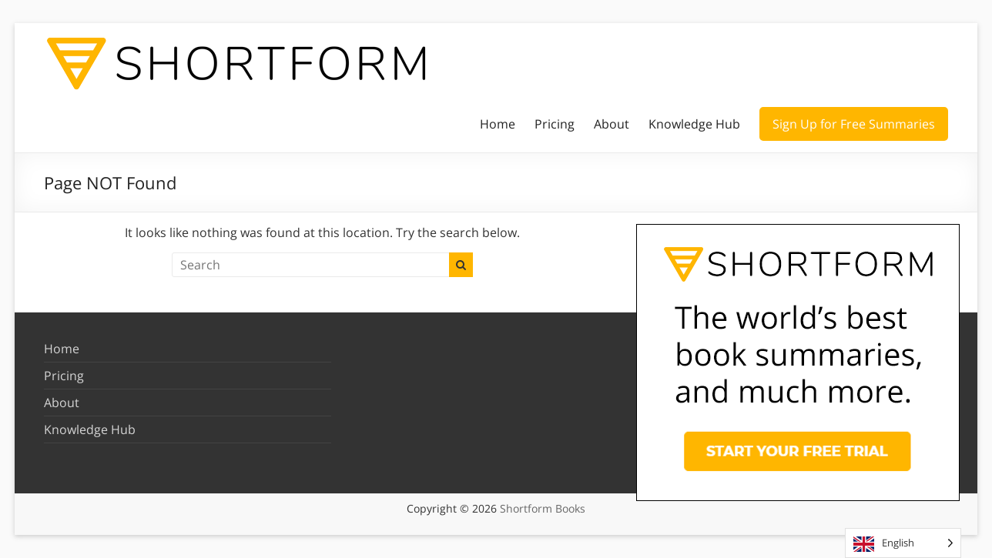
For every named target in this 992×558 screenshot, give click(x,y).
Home (497, 123)
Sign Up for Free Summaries (853, 123)
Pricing (555, 123)
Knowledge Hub (694, 123)
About (611, 123)
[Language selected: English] (903, 543)
